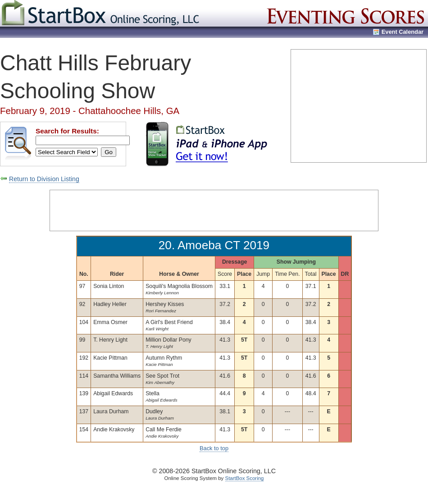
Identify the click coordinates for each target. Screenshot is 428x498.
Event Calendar (402, 31)
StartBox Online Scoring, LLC (101, 13)
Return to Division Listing (44, 179)
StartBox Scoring (244, 478)
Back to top (214, 448)
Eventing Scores (346, 13)
